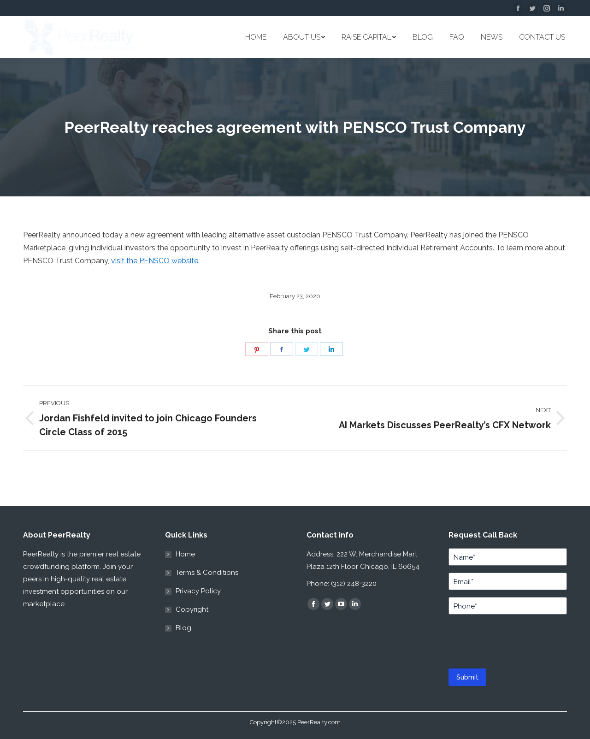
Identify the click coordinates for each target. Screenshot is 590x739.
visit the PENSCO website (154, 260)
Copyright (192, 609)
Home (185, 554)
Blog (183, 628)
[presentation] (504, 639)
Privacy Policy (198, 591)
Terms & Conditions (207, 572)
